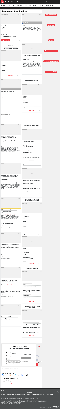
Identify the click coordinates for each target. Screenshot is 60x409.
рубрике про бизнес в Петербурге (10, 214)
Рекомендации (5, 114)
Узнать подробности (5, 40)
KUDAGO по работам (7, 146)
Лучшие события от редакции (14, 353)
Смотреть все (10, 75)
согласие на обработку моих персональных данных (16, 361)
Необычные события (26, 354)
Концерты (10, 356)
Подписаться (26, 358)
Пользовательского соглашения (15, 364)
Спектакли (24, 352)
